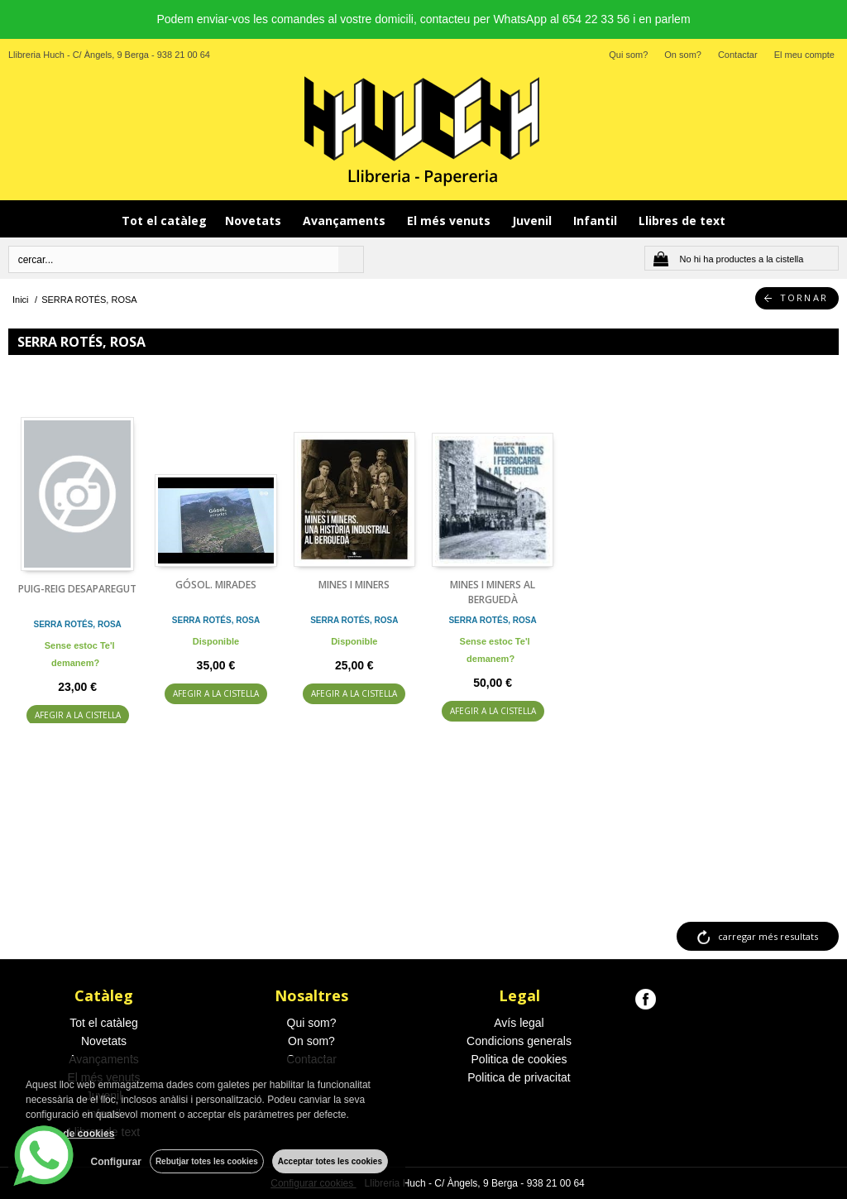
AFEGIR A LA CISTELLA (78, 715)
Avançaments (346, 220)
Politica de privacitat (519, 1077)
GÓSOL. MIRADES (215, 585)
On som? (682, 55)
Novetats (255, 220)
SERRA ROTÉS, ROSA (78, 624)
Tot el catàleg (164, 220)
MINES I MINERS (354, 585)
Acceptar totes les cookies (330, 1161)
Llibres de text (682, 220)
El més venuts (450, 220)
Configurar (116, 1162)
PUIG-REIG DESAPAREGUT (77, 589)
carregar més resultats (768, 936)
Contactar (738, 55)
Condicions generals (519, 1041)
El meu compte (804, 55)
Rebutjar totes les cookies (207, 1161)
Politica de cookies (519, 1059)
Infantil (596, 220)
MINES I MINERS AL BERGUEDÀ (492, 592)
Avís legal (518, 1022)
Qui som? (628, 55)
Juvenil (533, 220)
